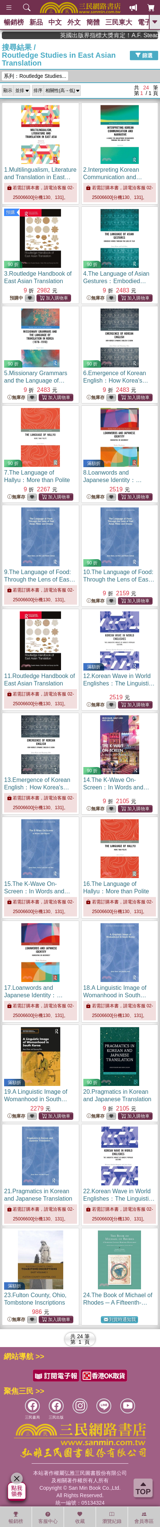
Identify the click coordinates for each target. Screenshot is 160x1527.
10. (118, 579)
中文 (55, 22)
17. (36, 995)
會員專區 (144, 1517)
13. (37, 787)
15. (37, 891)
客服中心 (48, 1517)
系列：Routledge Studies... (35, 76)
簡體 (93, 22)
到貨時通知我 (120, 1320)
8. (115, 480)
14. (116, 787)
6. (115, 380)
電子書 (148, 22)
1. (40, 177)
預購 (10, 212)
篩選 (144, 55)
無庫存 (96, 298)
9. (39, 579)
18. (115, 995)
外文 (74, 22)
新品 (36, 22)
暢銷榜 (14, 22)
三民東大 (118, 22)
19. (35, 1099)
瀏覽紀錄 (112, 1517)
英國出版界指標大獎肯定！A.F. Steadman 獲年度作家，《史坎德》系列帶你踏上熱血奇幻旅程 (121, 35)
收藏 (80, 1517)
